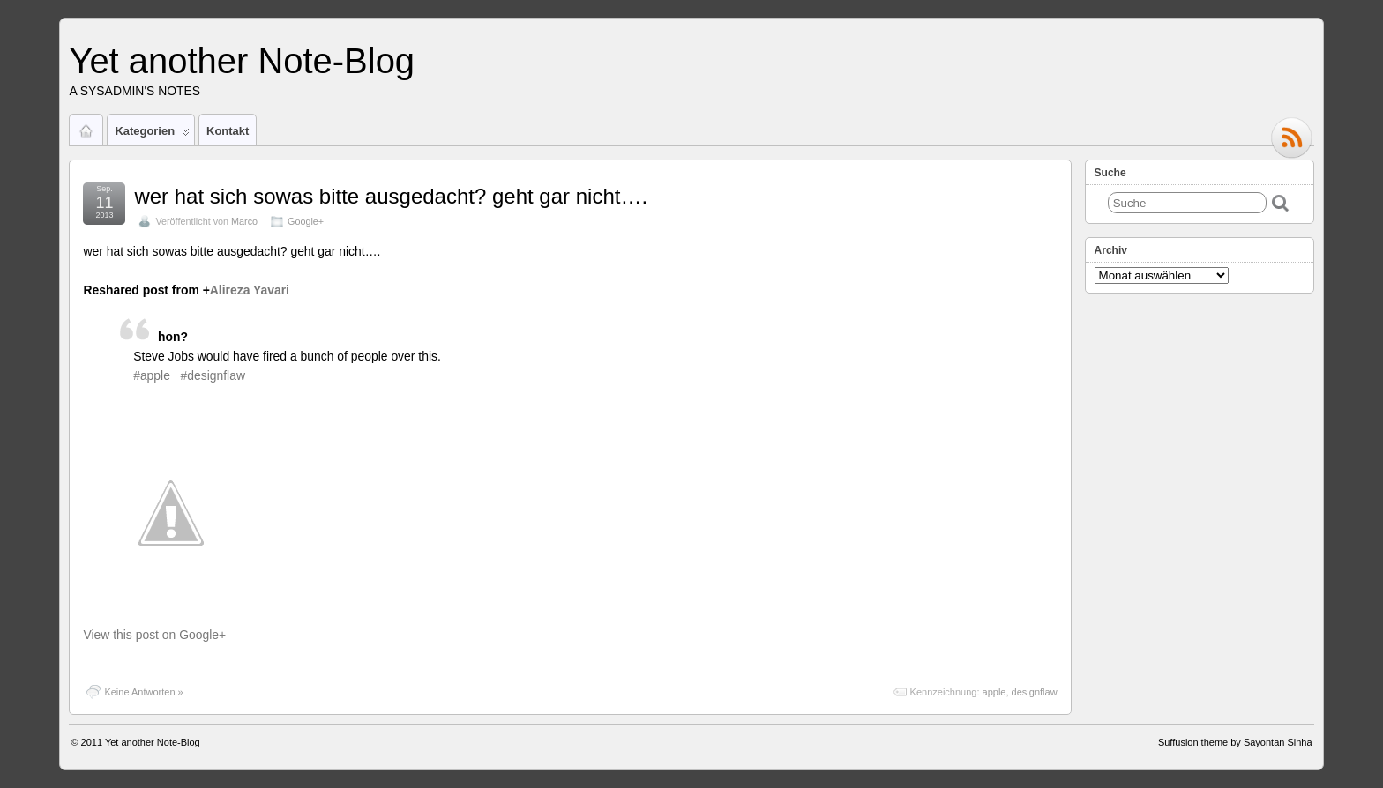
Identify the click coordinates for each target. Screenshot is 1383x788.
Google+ (306, 221)
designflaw (1035, 692)
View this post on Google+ (154, 635)
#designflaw (213, 375)
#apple (151, 375)
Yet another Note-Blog (242, 60)
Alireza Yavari (249, 290)
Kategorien (152, 134)
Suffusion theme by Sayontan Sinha (1235, 742)
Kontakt (227, 131)
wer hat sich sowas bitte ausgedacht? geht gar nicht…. (390, 196)
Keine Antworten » (143, 692)
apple (994, 692)
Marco (244, 221)
